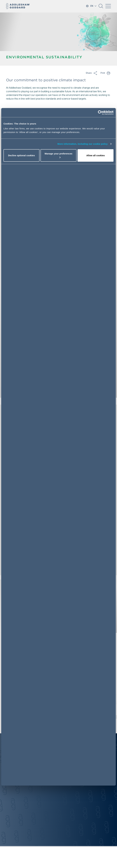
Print (108, 73)
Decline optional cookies (21, 155)
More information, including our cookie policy (82, 144)
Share (95, 73)
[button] (100, 7)
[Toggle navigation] (108, 6)
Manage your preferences (58, 155)
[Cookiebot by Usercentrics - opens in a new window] (100, 112)
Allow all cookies (95, 155)
